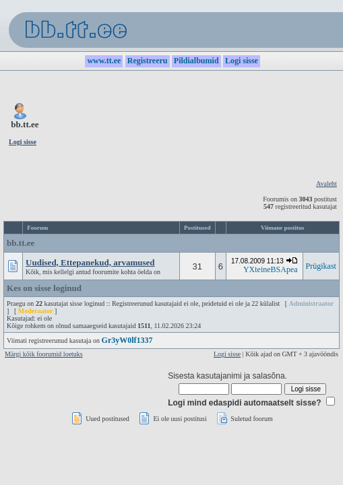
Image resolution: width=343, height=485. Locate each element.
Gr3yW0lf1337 (127, 340)
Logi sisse (227, 354)
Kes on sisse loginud (44, 288)
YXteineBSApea (270, 269)
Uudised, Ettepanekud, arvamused (90, 262)
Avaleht (326, 183)
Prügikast (321, 266)
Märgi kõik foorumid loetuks (44, 354)
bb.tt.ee (20, 243)
